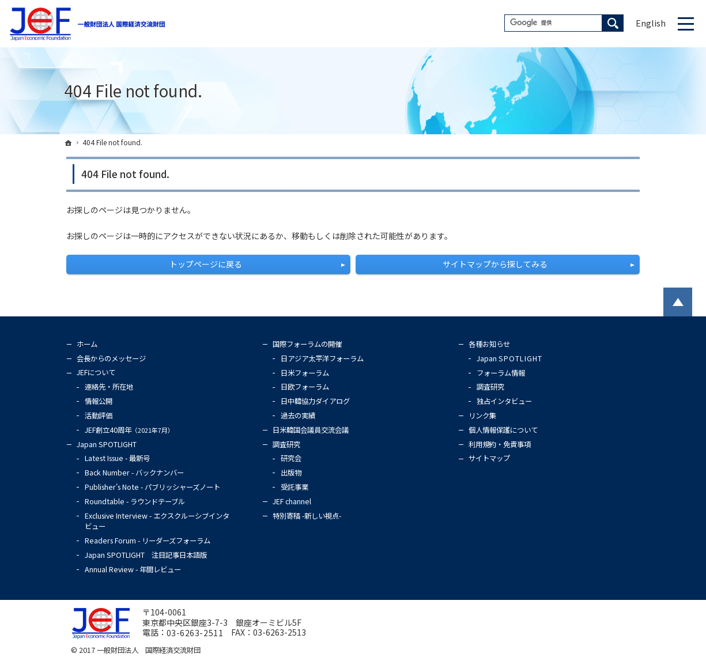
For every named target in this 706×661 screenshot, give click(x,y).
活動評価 (98, 415)
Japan (510, 358)
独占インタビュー (504, 401)
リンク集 (482, 415)
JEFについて (96, 372)
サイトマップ (489, 458)
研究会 (291, 458)
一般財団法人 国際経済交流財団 (149, 650)
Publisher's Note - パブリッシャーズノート (152, 487)
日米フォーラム (305, 373)
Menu (685, 23)
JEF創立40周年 (129, 430)
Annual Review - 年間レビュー (133, 569)
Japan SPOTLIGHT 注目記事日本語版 (146, 555)
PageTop (677, 302)
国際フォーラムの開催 (307, 344)
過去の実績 (298, 415)
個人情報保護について (503, 430)
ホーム (87, 344)
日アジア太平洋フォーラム (322, 358)
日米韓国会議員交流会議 (311, 430)
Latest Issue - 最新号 (117, 458)
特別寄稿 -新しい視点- (307, 516)
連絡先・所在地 (109, 387)
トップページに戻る (205, 264)
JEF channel (292, 501)
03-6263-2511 (195, 633)
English (651, 23)
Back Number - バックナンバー (134, 472)
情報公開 (98, 401)
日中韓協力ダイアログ (315, 401)
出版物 (291, 472)
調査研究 (286, 444)
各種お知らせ (489, 344)
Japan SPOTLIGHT (107, 444)
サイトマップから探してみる (495, 264)
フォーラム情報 (501, 373)
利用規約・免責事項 (500, 444)
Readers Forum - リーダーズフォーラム (147, 540)
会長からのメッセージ (111, 358)
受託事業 (294, 487)
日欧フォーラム (305, 387)
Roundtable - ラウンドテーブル (135, 501)
